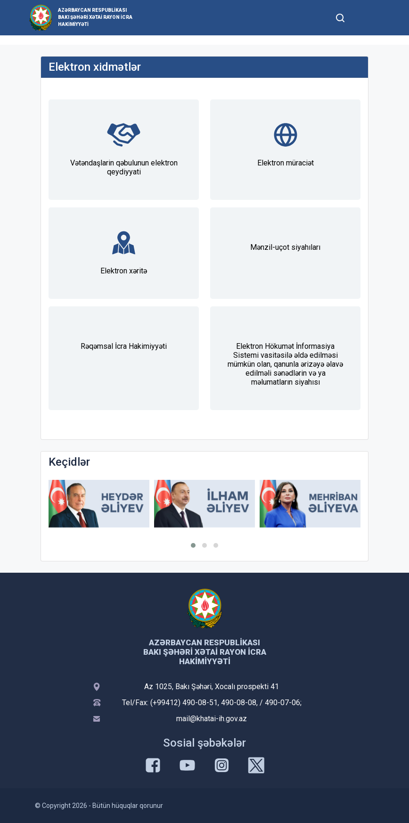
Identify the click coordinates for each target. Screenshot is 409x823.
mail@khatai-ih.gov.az (211, 718)
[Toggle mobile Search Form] (340, 16)
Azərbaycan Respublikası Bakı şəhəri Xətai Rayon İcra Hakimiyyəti (95, 17)
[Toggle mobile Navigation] (363, 17)
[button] (193, 545)
